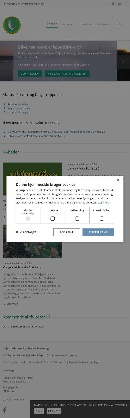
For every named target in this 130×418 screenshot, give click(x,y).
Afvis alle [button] (66, 232)
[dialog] (65, 209)
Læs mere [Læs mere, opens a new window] (103, 202)
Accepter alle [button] (98, 232)
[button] (26, 232)
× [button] (118, 180)
